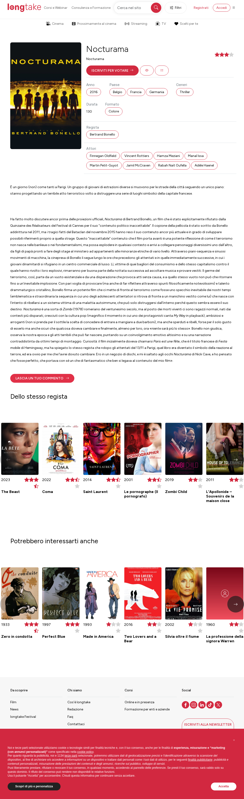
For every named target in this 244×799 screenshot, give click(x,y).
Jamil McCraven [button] (138, 165)
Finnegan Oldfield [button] (103, 156)
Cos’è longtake (78, 702)
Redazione (75, 709)
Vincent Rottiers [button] (136, 156)
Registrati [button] (201, 8)
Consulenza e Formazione (91, 8)
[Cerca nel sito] (138, 8)
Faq (70, 717)
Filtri (175, 7)
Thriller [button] (185, 92)
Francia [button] (136, 92)
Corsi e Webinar (55, 8)
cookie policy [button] (85, 752)
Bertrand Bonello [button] (102, 134)
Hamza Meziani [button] (168, 156)
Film (13, 702)
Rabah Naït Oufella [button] (172, 165)
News (14, 709)
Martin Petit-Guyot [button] (104, 165)
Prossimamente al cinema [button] (94, 24)
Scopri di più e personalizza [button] (34, 786)
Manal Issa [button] (196, 156)
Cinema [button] (55, 24)
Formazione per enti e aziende (147, 709)
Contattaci (76, 724)
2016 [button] (93, 92)
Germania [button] (156, 92)
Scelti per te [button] (186, 24)
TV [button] (161, 23)
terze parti (71, 755)
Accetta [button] (224, 786)
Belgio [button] (117, 92)
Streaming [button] (136, 24)
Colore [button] (114, 111)
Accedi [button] (221, 8)
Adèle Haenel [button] (204, 165)
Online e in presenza (139, 702)
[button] (112, 70)
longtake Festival (23, 717)
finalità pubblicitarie (200, 759)
